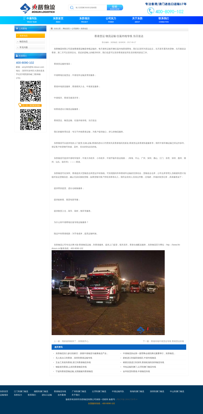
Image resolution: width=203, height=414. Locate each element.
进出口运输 (47, 395)
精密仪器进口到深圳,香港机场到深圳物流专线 (143, 362)
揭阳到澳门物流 (41, 391)
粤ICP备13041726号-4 (127, 399)
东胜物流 (113, 42)
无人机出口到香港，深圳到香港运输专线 (74, 358)
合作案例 (62, 395)
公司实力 (111, 20)
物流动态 (24, 41)
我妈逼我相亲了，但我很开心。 (76, 341)
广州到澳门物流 (79, 391)
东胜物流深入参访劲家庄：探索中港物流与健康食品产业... (82, 353)
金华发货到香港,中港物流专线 (136, 371)
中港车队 (32, 20)
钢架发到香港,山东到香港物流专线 (71, 367)
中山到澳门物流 (177, 391)
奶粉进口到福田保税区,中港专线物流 (139, 358)
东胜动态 (24, 36)
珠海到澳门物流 (137, 391)
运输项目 (4, 395)
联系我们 (163, 20)
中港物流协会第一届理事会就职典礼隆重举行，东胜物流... (149, 353)
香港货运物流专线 (82, 49)
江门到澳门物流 (21, 391)
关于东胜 (137, 20)
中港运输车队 (118, 391)
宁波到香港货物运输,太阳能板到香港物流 (74, 371)
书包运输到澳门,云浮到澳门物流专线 (139, 367)
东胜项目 (84, 20)
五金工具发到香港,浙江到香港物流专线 (73, 362)
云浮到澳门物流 (99, 391)
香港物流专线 (60, 391)
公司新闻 (75, 29)
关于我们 (76, 395)
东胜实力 (18, 395)
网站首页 (66, 29)
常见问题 (24, 47)
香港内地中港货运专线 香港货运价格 (167, 341)
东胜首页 (58, 20)
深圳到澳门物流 (157, 391)
